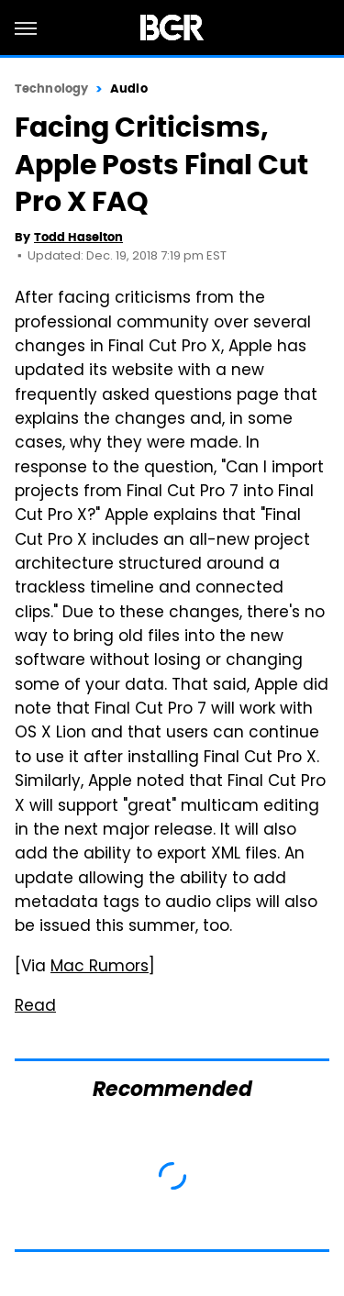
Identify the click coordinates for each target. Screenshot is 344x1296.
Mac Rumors (99, 967)
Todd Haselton (78, 237)
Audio (129, 88)
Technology (51, 88)
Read (35, 1007)
